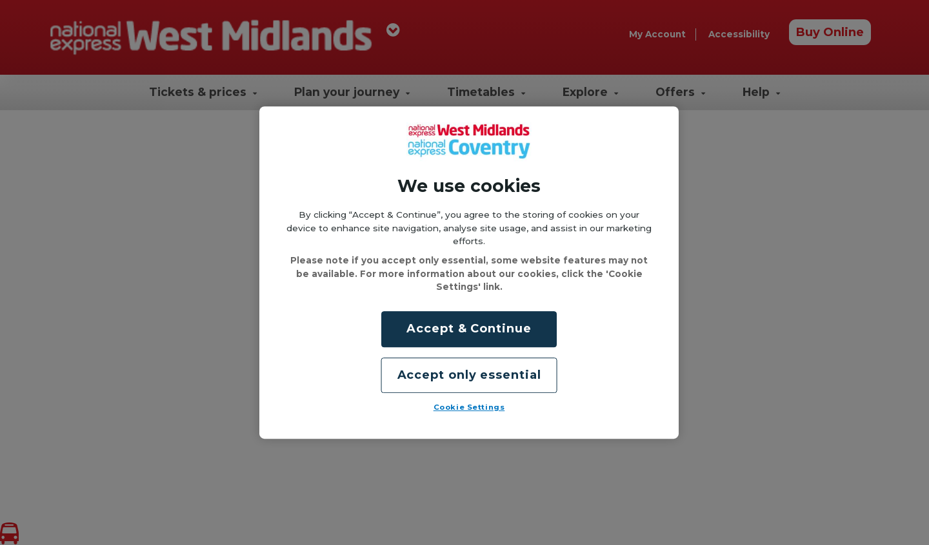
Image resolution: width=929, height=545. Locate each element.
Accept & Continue (468, 329)
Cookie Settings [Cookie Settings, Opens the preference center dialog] (469, 407)
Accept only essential (469, 375)
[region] (469, 272)
